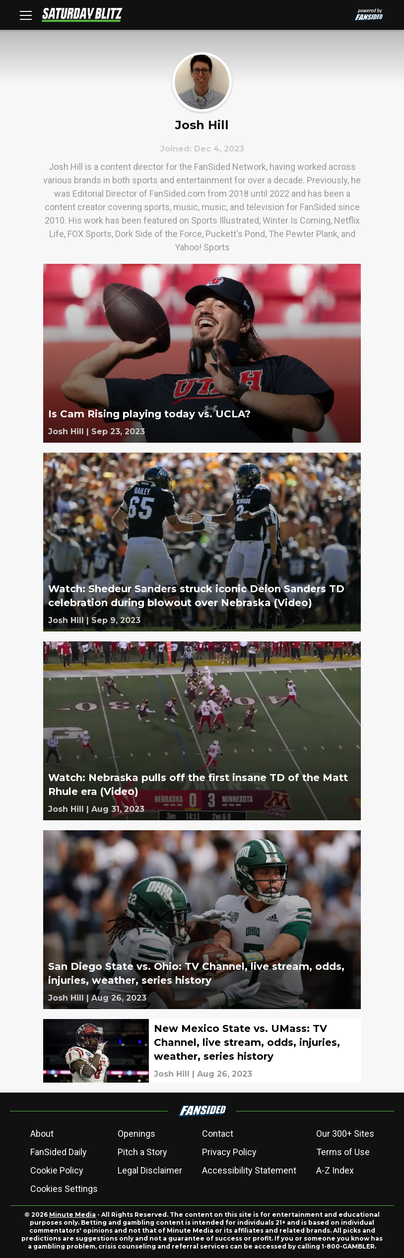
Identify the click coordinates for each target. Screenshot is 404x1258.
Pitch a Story (142, 1152)
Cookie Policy (56, 1170)
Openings (136, 1133)
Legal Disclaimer (150, 1170)
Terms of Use (343, 1152)
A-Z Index (335, 1170)
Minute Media (72, 1214)
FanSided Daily (58, 1152)
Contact (217, 1133)
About (42, 1133)
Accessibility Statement (249, 1170)
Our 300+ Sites (345, 1133)
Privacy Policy (229, 1152)
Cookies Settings (64, 1188)
